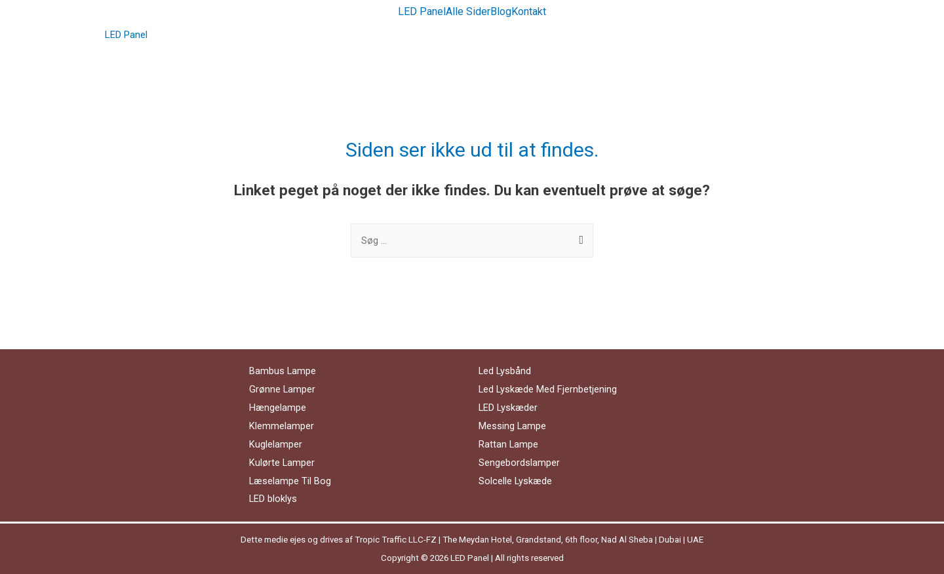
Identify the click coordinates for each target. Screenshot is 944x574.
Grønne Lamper (282, 389)
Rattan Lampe (509, 444)
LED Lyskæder (509, 407)
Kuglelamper (275, 444)
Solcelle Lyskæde (516, 481)
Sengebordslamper (519, 463)
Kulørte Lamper (282, 463)
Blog (500, 12)
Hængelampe (277, 407)
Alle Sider (468, 12)
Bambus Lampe (283, 371)
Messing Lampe (513, 426)
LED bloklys (273, 499)
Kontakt (528, 12)
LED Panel (422, 12)
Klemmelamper (281, 426)
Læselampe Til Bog (290, 481)
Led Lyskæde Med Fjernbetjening (548, 389)
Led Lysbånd (505, 371)
